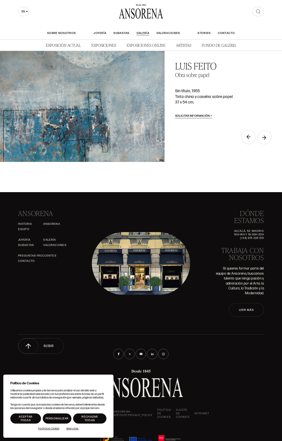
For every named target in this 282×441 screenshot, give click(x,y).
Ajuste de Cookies (182, 413)
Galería (143, 33)
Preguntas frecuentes (37, 255)
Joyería (99, 33)
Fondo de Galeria (219, 45)
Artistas (183, 45)
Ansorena (51, 224)
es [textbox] (23, 11)
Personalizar (57, 418)
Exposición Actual (63, 45)
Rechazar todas (90, 418)
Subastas (121, 33)
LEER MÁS (246, 310)
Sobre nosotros (61, 33)
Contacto (226, 33)
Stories (204, 33)
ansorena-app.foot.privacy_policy (132, 413)
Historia (25, 224)
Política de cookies (164, 413)
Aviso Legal (72, 429)
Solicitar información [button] (193, 116)
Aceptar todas (25, 418)
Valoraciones (168, 33)
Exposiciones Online (146, 45)
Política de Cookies (48, 429)
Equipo (23, 229)
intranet (201, 413)
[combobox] (24, 11)
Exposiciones (103, 45)
